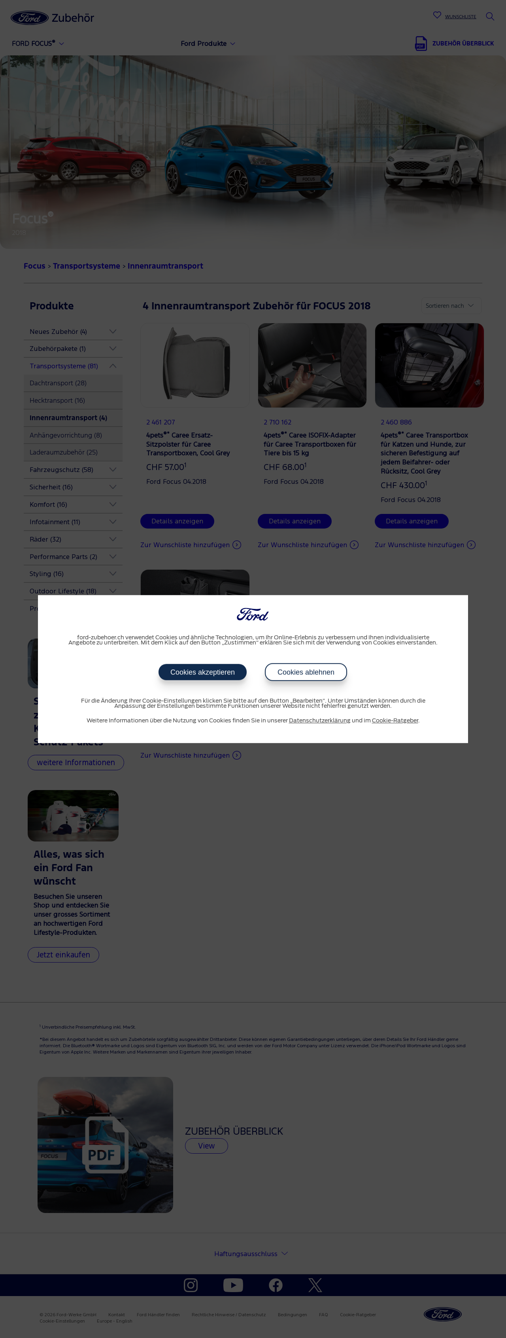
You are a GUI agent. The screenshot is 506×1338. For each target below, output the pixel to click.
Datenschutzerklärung (320, 721)
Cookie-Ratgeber (395, 721)
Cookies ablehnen (306, 672)
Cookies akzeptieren (202, 672)
